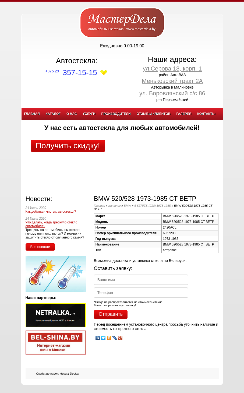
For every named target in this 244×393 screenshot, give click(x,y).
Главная (32, 114)
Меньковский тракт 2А (172, 81)
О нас (71, 114)
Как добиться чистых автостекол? (51, 211)
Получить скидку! (68, 145)
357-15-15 (71, 72)
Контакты (206, 114)
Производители (116, 114)
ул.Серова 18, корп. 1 (172, 68)
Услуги (89, 114)
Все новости (40, 247)
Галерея (183, 114)
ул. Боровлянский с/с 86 (172, 93)
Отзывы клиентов (154, 114)
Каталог (53, 114)
